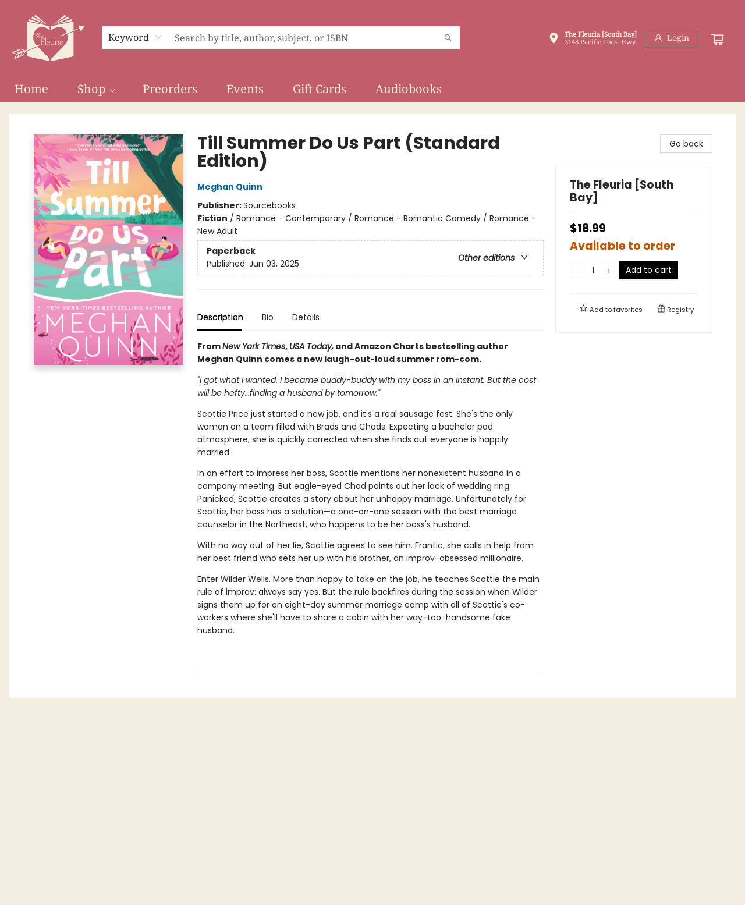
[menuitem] (31, 89)
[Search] (448, 37)
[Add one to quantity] (608, 270)
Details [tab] (306, 317)
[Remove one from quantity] (577, 270)
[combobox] (135, 37)
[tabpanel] (370, 506)
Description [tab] (220, 317)
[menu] (372, 89)
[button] (592, 39)
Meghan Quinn (231, 187)
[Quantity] (593, 270)
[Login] (671, 38)
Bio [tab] (268, 317)
